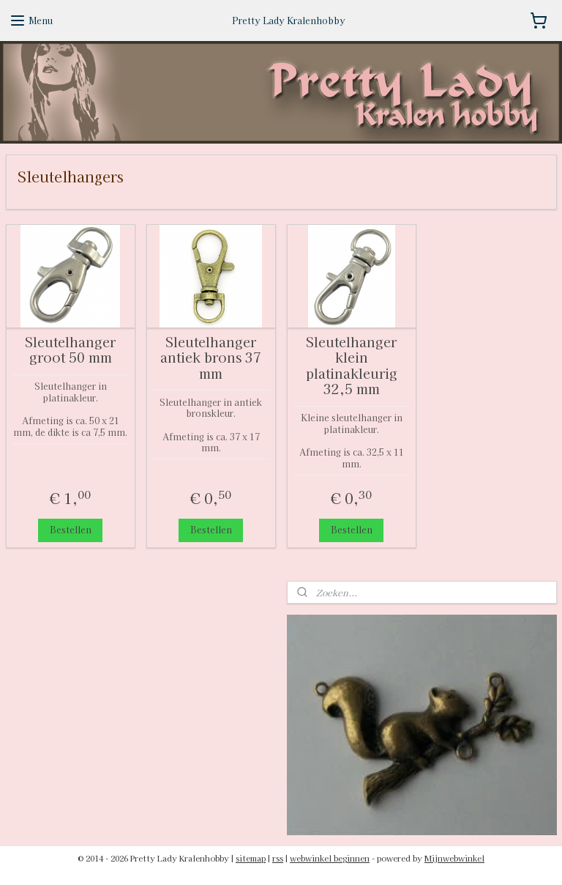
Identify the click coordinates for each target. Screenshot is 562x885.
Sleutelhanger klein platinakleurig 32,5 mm (351, 364)
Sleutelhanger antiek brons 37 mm (210, 357)
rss (277, 858)
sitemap (251, 858)
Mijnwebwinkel (454, 858)
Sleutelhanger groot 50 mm (70, 349)
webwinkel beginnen (330, 858)
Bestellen (70, 529)
